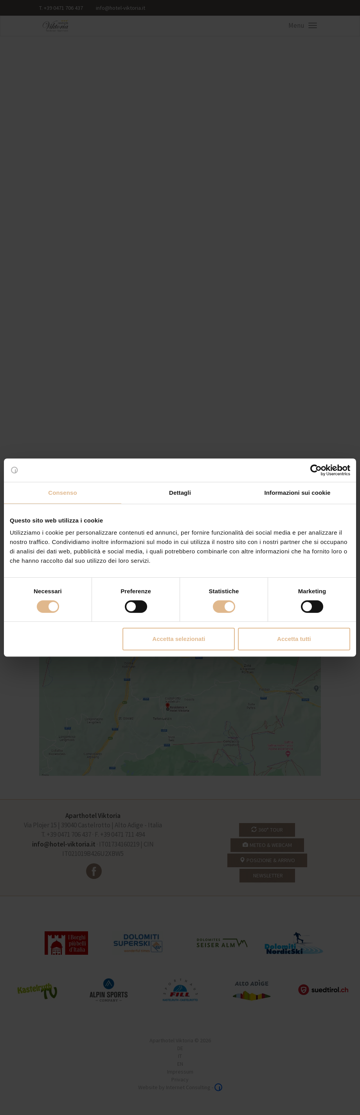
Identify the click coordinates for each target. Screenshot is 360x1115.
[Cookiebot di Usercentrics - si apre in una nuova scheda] (316, 470)
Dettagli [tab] (180, 492)
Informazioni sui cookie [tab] (298, 492)
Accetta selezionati (178, 638)
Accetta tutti (294, 638)
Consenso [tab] (62, 492)
